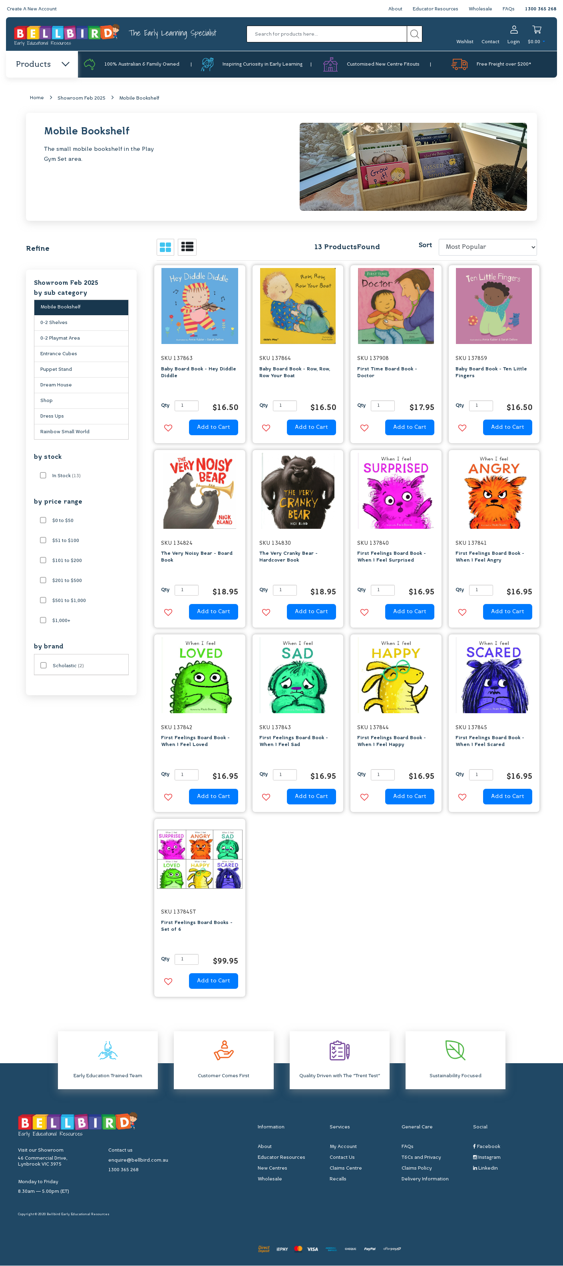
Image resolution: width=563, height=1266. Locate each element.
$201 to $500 (67, 581)
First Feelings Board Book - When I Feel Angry (490, 557)
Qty (165, 406)
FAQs (509, 9)
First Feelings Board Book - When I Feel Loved (195, 742)
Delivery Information (425, 1179)
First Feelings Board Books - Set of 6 (197, 926)
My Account (343, 1147)
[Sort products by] (488, 247)
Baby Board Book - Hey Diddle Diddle (198, 372)
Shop (46, 402)
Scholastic (68, 666)
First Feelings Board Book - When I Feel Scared (490, 742)
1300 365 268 (540, 9)
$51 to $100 (65, 541)
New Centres (272, 1168)
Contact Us (342, 1158)
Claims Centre (346, 1168)
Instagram (487, 1157)
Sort (425, 246)
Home (37, 98)
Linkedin (485, 1168)
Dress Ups (52, 418)
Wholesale (480, 9)
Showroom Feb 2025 (81, 98)
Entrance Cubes (58, 355)
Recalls (338, 1179)
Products (42, 65)
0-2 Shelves (54, 324)
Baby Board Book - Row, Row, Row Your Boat (294, 372)
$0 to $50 (63, 521)
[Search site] (414, 34)
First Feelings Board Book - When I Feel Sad (293, 742)
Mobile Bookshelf (139, 98)
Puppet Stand (56, 371)
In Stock (66, 476)
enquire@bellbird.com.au (138, 1160)
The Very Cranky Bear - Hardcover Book (288, 557)
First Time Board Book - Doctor (387, 372)
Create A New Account (33, 9)
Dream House (56, 386)
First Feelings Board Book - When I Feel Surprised (391, 557)
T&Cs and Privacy (421, 1158)
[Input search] (327, 34)
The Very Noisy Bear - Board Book (197, 557)
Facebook (486, 1147)
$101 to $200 (67, 561)
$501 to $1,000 (69, 601)
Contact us (120, 1150)
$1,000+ (61, 621)
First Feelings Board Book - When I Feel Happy (391, 742)
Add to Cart (213, 428)
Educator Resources (434, 9)
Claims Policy (417, 1168)
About (393, 9)
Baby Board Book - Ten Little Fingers (491, 372)
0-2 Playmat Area (60, 340)
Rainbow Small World (65, 433)
